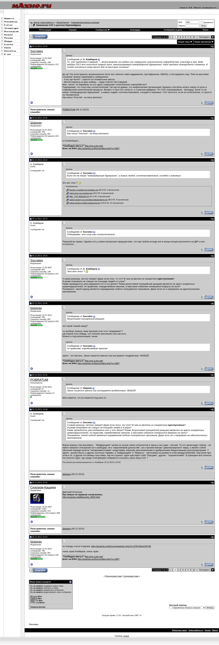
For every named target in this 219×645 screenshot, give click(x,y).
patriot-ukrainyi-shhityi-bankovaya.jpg (84, 203)
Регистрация (45, 30)
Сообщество (103, 30)
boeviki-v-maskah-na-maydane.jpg (83, 190)
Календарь (135, 30)
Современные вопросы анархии (85, 22)
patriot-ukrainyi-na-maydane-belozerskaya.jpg (88, 200)
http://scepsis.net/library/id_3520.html (81, 497)
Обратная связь (179, 630)
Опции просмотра (202, 42)
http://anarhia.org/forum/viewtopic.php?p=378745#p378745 (121, 546)
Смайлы (33, 598)
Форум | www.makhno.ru (44, 22)
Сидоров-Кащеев (43, 487)
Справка (72, 30)
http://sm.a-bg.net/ (94, 146)
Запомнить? (207, 22)
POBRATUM (68, 109)
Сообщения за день (173, 30)
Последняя (204, 37)
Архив (208, 630)
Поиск (205, 30)
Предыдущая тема (113, 576)
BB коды (34, 596)
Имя (180, 22)
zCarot (126, 636)
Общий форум (62, 22)
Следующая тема (130, 576)
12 (194, 37)
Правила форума (37, 607)
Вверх (215, 630)
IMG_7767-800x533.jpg (79, 196)
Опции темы (184, 42)
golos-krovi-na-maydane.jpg (81, 193)
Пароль (181, 26)
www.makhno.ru (196, 630)
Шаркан (36, 123)
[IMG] (32, 600)
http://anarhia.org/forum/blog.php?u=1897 (99, 148)
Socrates (36, 51)
